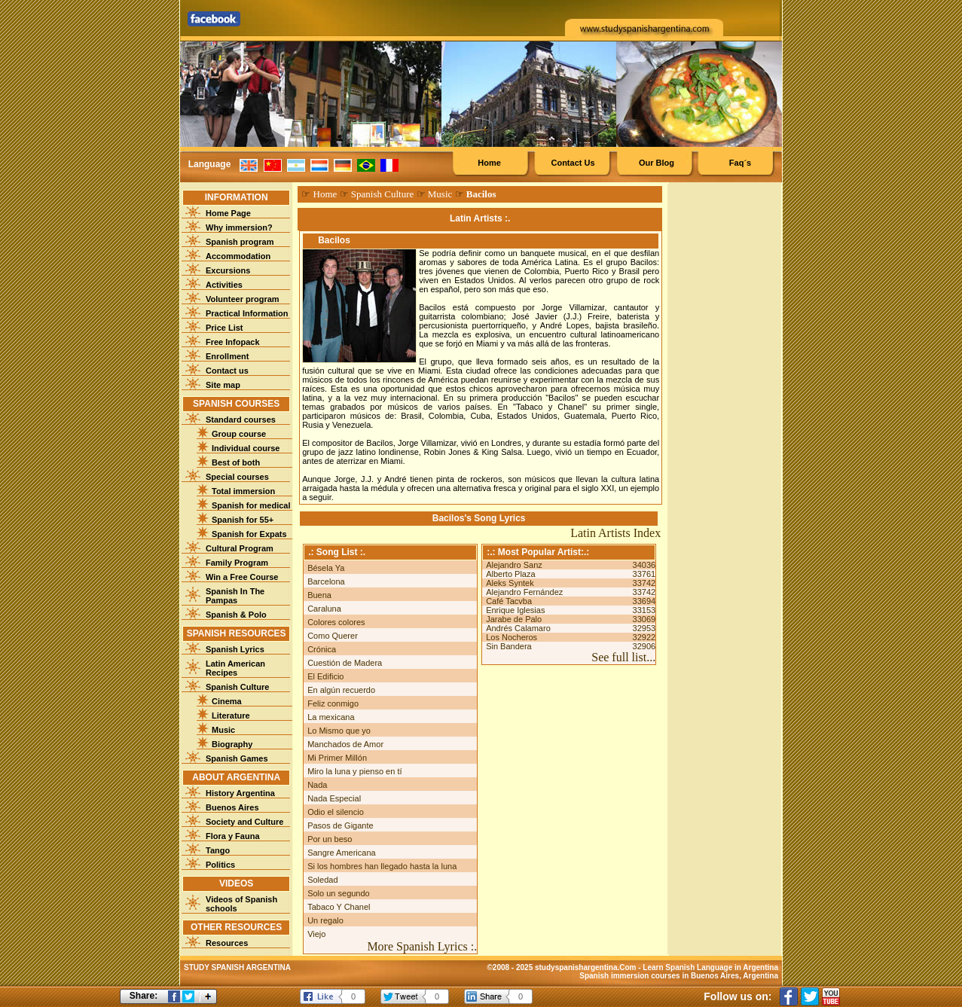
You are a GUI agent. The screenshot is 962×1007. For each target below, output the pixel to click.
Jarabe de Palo (514, 619)
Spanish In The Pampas (235, 596)
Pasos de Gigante (340, 825)
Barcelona (326, 581)
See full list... (623, 657)
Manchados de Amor (345, 744)
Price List (224, 327)
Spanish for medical (251, 505)
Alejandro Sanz (514, 564)
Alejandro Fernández (524, 592)
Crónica (321, 649)
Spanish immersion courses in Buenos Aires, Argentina (678, 976)
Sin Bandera (509, 646)
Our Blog (656, 162)
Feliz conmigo (333, 703)
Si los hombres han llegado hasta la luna (382, 866)
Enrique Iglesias (515, 610)
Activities (224, 284)
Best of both (236, 462)
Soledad (322, 879)
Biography (232, 744)
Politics (220, 864)
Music (223, 729)
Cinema (227, 701)
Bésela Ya (325, 567)
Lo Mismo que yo (339, 730)
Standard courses (241, 419)
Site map (223, 384)
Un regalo (325, 920)
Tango (218, 850)
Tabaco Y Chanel (338, 906)
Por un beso (329, 839)
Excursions (228, 270)
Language (209, 164)
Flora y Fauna (233, 836)
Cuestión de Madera (344, 662)
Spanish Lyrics (235, 649)
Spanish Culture (237, 686)
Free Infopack (233, 341)
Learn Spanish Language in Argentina (710, 967)
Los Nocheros (511, 637)
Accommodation (238, 256)
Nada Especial (334, 798)
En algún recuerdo (341, 689)
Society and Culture (244, 821)
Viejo (316, 933)
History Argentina (240, 793)
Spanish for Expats (249, 534)
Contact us (227, 370)
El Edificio (325, 676)
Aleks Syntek (510, 582)
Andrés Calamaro (518, 628)
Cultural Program (239, 548)
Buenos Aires (232, 807)
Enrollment (227, 356)
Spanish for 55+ (242, 519)
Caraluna (324, 608)
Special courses (237, 476)
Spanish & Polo (236, 614)
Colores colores (336, 622)
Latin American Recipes (235, 668)
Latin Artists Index (615, 532)
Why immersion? (239, 227)
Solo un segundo (338, 893)
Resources (227, 942)
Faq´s (740, 162)
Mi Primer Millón (337, 757)
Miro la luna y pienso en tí (354, 771)
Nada (317, 784)
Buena (319, 595)
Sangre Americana (341, 852)
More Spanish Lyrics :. (422, 946)
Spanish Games (237, 758)
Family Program (237, 562)
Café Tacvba (509, 601)
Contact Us (572, 162)
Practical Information (247, 313)
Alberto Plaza (510, 573)
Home (489, 162)
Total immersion (243, 491)
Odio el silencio (335, 811)
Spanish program (239, 241)
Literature (231, 715)
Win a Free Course (242, 576)
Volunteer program (242, 299)
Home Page (228, 213)
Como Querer (332, 635)
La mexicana (330, 717)
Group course (239, 433)
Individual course (245, 448)
